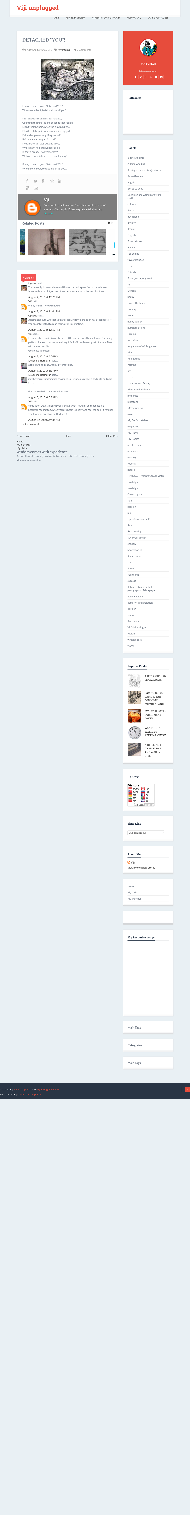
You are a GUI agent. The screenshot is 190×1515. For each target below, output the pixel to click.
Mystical (132, 463)
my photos (133, 426)
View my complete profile (141, 867)
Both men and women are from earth (144, 196)
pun (130, 512)
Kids (130, 352)
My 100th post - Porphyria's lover (155, 714)
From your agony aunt (140, 278)
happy (131, 296)
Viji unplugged (38, 7)
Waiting (132, 633)
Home (56, 18)
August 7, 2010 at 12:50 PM (44, 329)
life (129, 370)
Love (130, 377)
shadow (132, 543)
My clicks (22, 448)
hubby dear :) (135, 321)
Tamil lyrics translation (140, 602)
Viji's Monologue (137, 627)
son (130, 562)
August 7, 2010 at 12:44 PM (44, 311)
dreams (132, 228)
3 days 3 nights (136, 157)
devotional (134, 216)
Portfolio (134, 18)
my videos (133, 451)
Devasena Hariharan (39, 360)
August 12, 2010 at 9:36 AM (44, 419)
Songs (131, 568)
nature (131, 469)
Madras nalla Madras (139, 389)
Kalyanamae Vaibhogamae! (142, 346)
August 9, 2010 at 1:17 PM (43, 370)
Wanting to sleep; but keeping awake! (155, 731)
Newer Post (23, 435)
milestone (133, 401)
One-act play (135, 494)
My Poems (64, 49)
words (131, 645)
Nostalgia (133, 481)
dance (131, 210)
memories (133, 395)
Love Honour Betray (139, 383)
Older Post (112, 435)
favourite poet (136, 259)
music (131, 414)
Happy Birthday (136, 302)
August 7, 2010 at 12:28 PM (44, 297)
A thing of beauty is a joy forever (146, 170)
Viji (46, 200)
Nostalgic (133, 488)
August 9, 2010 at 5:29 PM (43, 397)
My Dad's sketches (138, 420)
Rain (130, 525)
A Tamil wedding (136, 163)
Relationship (135, 531)
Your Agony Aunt (158, 18)
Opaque (32, 282)
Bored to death (136, 188)
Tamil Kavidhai (136, 596)
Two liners (133, 621)
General (132, 290)
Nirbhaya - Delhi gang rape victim (146, 475)
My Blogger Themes (48, 1089)
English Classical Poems (106, 18)
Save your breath (137, 537)
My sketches (23, 444)
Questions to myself (139, 519)
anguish (132, 182)
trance (131, 614)
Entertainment (136, 241)
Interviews (133, 340)
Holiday (132, 309)
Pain (130, 500)
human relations (136, 327)
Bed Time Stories (75, 18)
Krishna (132, 364)
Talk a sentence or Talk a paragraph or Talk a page (141, 588)
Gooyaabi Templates (29, 1094)
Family (131, 247)
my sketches (134, 444)
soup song (133, 574)
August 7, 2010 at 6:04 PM (43, 356)
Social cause (134, 556)
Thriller (132, 608)
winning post (135, 639)
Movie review (135, 407)
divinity (132, 222)
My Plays (133, 432)
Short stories (135, 549)
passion (132, 506)
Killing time (134, 358)
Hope (131, 315)
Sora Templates (22, 1089)
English (132, 235)
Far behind (133, 253)
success (132, 580)
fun (129, 284)
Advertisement (136, 176)
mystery (132, 457)
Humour (132, 333)
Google (48, 213)
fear (130, 265)
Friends (132, 272)
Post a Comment (30, 423)
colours (132, 204)
